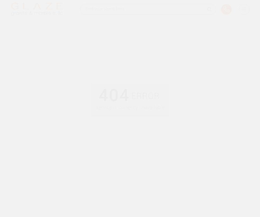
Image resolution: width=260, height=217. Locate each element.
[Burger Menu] (244, 6)
